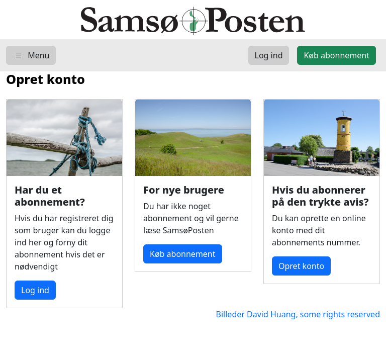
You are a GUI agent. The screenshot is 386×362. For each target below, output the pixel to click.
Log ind (35, 290)
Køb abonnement (183, 253)
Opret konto (301, 266)
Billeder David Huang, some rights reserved (294, 314)
